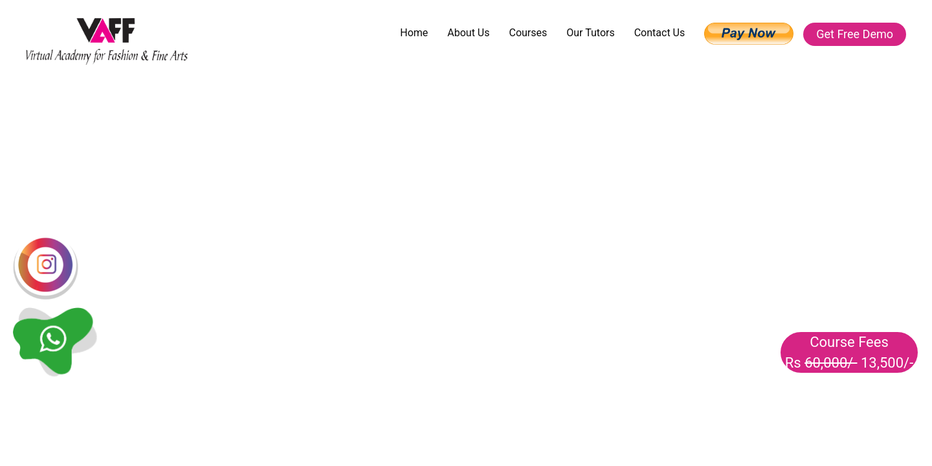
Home (414, 33)
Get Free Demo (854, 34)
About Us (468, 33)
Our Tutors (590, 33)
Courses (528, 33)
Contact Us (659, 33)
